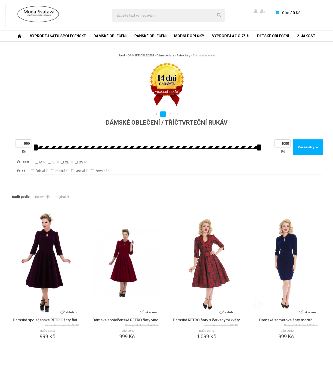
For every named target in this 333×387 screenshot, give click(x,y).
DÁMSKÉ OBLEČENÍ (141, 55)
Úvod (121, 55)
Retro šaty (183, 55)
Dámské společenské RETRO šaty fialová (47, 320)
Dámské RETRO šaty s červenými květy (206, 320)
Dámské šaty (165, 55)
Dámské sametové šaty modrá (285, 320)
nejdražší (62, 197)
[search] (219, 15)
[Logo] (37, 15)
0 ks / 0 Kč (291, 12)
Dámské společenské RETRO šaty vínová (126, 320)
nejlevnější (42, 197)
